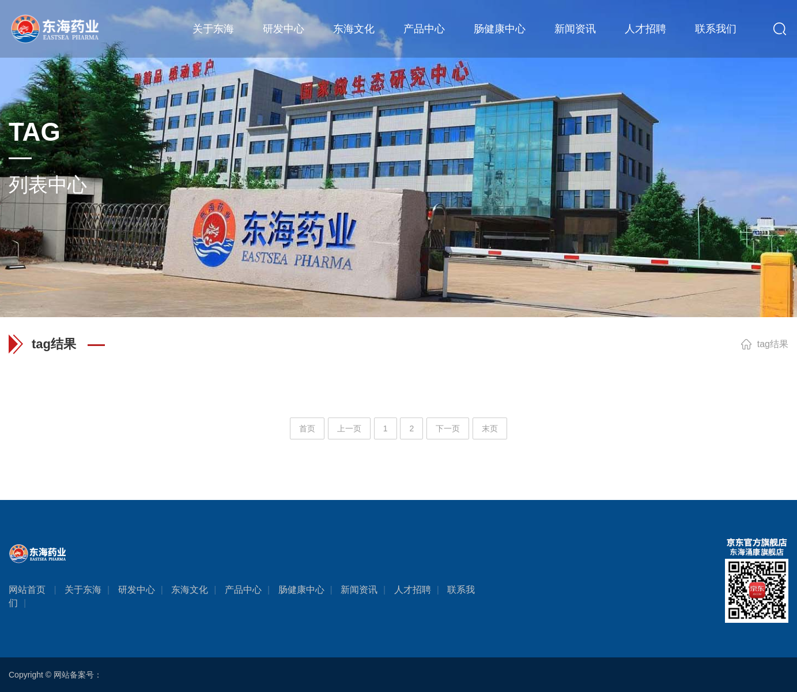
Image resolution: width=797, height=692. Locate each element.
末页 (490, 428)
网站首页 (27, 590)
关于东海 (213, 29)
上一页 (349, 428)
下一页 (448, 428)
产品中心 (424, 29)
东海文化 (354, 29)
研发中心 (283, 29)
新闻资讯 (575, 29)
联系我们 (715, 29)
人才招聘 (645, 29)
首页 (307, 428)
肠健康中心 (500, 29)
